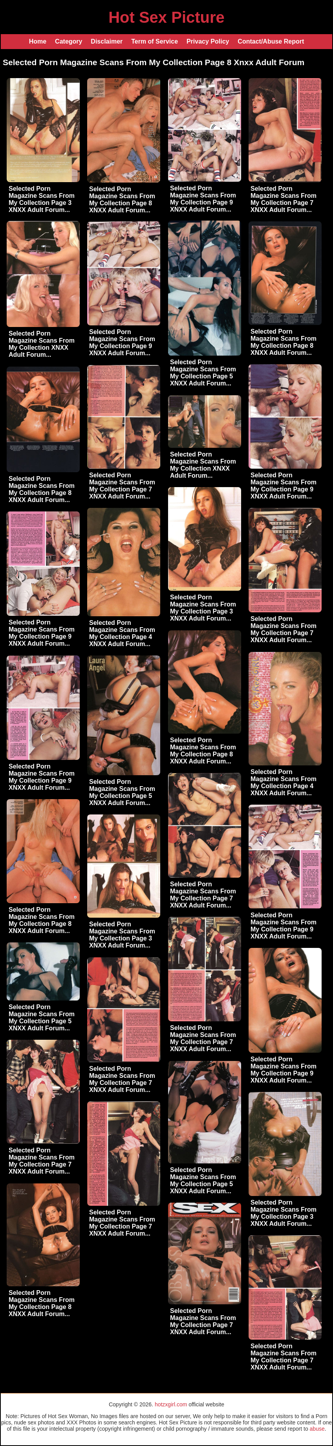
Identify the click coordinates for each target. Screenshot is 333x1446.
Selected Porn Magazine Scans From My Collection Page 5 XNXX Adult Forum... (203, 373)
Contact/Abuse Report (271, 41)
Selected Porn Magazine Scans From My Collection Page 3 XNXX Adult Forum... (42, 199)
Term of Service (154, 41)
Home (37, 41)
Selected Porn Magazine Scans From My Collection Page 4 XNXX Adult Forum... (122, 633)
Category (68, 41)
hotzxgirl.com (171, 1404)
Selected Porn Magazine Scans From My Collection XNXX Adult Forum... (42, 344)
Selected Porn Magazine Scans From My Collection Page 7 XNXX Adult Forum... (284, 199)
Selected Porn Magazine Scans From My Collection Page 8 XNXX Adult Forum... (122, 200)
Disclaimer (107, 41)
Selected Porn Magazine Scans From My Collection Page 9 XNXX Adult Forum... (203, 199)
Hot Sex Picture (166, 17)
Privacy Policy (208, 41)
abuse (317, 1429)
